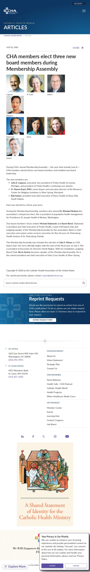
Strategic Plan (53, 364)
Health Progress (54, 392)
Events (50, 411)
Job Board (51, 424)
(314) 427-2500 (15, 376)
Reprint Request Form (42, 320)
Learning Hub (53, 416)
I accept (52, 566)
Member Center (54, 407)
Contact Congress (55, 420)
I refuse (76, 566)
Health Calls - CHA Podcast (59, 384)
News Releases (54, 379)
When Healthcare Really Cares (61, 396)
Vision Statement (55, 360)
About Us (51, 356)
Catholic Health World (13, 35)
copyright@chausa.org (52, 275)
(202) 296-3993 (15, 359)
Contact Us (52, 368)
